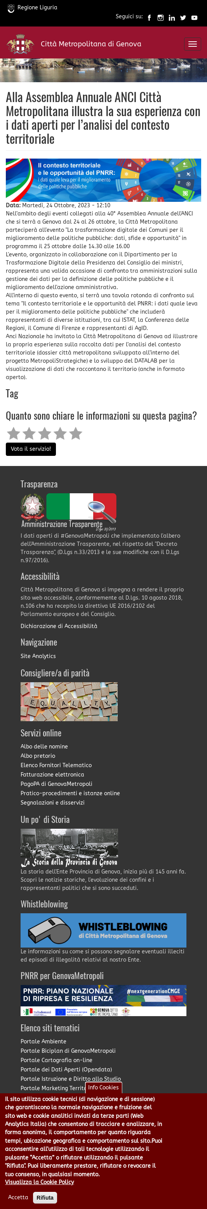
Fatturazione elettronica (52, 774)
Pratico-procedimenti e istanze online (70, 793)
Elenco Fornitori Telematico (56, 765)
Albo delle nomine (44, 746)
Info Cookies (103, 1087)
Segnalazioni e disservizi (53, 803)
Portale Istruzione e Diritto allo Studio (71, 1079)
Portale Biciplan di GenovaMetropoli (68, 1051)
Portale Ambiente (43, 1041)
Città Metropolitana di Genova (91, 44)
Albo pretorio (38, 756)
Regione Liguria (32, 7)
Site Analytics (38, 656)
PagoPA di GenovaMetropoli (56, 784)
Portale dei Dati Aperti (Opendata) (66, 1069)
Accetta (18, 1197)
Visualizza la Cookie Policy (39, 1182)
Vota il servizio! (31, 449)
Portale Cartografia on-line (56, 1060)
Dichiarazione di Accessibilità (59, 626)
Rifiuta (45, 1198)
